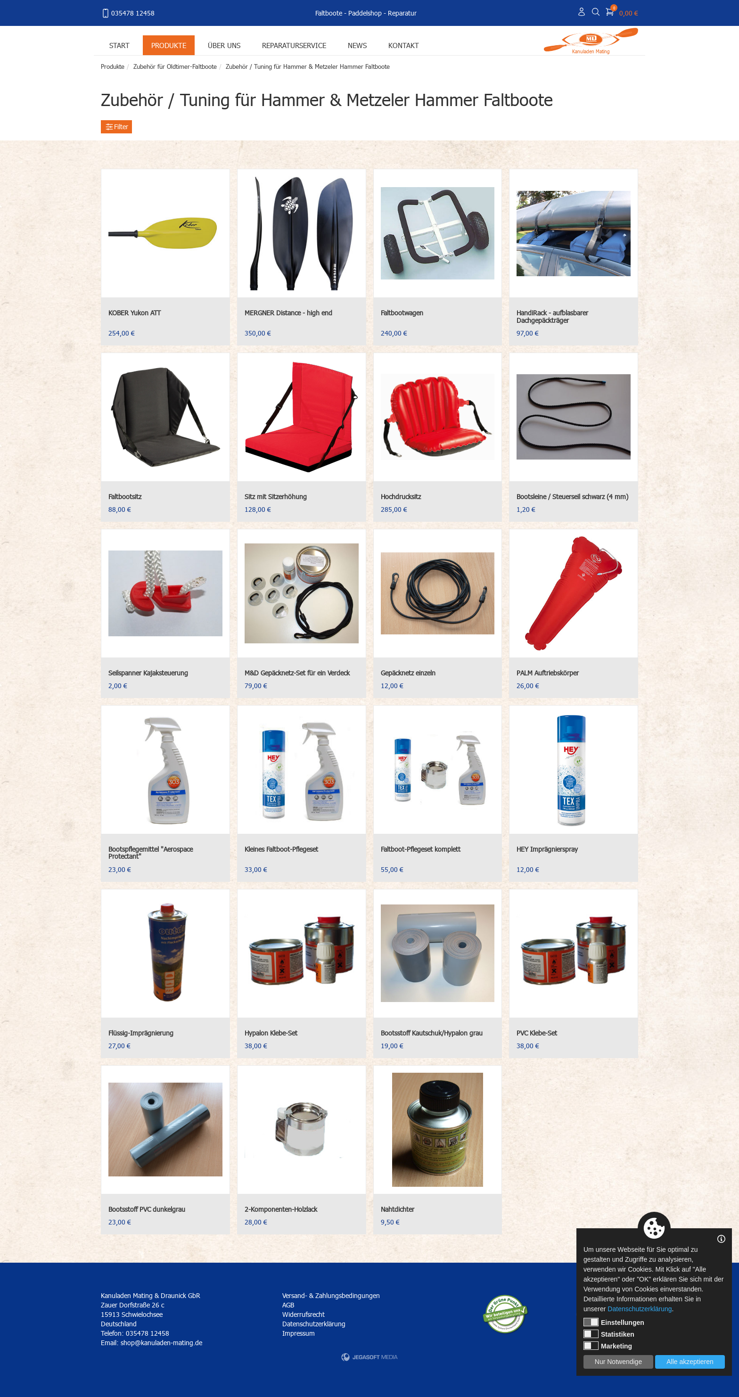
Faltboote (328, 13)
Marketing (607, 1345)
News (357, 45)
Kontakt (403, 45)
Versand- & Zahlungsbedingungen (331, 1295)
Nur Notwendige (618, 1361)
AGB (288, 1305)
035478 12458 (128, 13)
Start (119, 45)
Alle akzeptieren (690, 1361)
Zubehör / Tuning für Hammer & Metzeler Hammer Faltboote (308, 66)
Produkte (168, 45)
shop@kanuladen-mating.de (161, 1343)
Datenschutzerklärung (313, 1324)
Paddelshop (365, 13)
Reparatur (402, 13)
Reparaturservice (294, 45)
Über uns (224, 45)
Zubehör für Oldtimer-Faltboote (175, 66)
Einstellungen (613, 1322)
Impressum (298, 1333)
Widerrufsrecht (303, 1314)
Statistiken (608, 1334)
